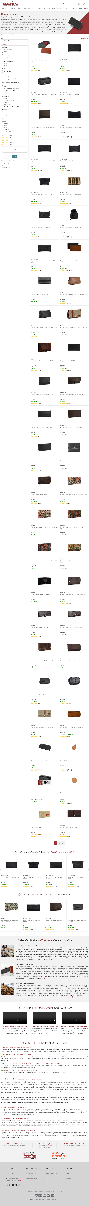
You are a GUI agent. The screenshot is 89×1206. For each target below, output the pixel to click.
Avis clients (48, 1181)
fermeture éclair (9, 100)
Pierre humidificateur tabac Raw (69, 794)
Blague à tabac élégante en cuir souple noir (72, 461)
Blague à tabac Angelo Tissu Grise (40, 294)
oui (5, 65)
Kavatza (7, 55)
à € (12, 150)
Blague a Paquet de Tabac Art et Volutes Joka (43, 161)
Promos (86, 8)
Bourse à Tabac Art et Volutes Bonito (70, 227)
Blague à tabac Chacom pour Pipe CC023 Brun (43, 361)
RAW (6, 57)
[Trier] (14, 40)
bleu (5, 125)
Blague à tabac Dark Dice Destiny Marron (42, 127)
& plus (7, 138)
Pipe (33, 8)
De (5, 150)
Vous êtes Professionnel (72, 1181)
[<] (1, 869)
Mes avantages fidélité (31, 1178)
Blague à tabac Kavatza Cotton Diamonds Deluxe (74, 494)
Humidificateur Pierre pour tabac (69, 760)
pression (7, 104)
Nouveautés (79, 8)
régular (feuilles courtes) (11, 88)
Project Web (56, 1199)
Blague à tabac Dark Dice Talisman (40, 61)
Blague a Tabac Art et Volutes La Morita (41, 194)
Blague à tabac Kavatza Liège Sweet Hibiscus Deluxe (72, 561)
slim (5, 92)
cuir (5, 114)
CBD (48, 8)
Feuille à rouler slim (7, 164)
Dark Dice (7, 53)
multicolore (7, 131)
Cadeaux (66, 8)
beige (6, 123)
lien (5, 102)
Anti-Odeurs (59, 8)
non (5, 63)
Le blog (48, 1176)
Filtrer (15, 156)
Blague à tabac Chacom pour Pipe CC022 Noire (44, 327)
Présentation (69, 1173)
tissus (6, 118)
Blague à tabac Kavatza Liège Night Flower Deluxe (44, 561)
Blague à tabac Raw (36, 827)
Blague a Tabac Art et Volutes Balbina (70, 194)
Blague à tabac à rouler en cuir (68, 261)
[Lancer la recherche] (63, 4)
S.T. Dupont (38, 8)
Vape (44, 8)
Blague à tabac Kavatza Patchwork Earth (42, 661)
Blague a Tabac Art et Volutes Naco (70, 161)
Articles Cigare (26, 8)
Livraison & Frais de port (32, 1181)
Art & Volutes (8, 49)
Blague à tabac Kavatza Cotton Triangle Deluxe (44, 527)
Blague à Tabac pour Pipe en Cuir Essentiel (42, 694)
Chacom (7, 51)
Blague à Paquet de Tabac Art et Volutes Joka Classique (43, 261)
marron (6, 129)
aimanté (7, 98)
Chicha (53, 8)
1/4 (5, 84)
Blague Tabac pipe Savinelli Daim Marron (71, 727)
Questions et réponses (51, 1173)
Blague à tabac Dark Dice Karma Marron (71, 427)
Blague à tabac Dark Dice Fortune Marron (71, 394)
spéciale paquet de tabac (11, 79)
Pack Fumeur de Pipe (36, 794)
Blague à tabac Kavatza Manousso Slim (41, 594)
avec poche (7, 71)
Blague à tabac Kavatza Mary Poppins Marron (72, 594)
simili (6, 116)
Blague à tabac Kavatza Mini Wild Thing (71, 627)
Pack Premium (69, 1178)
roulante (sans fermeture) (11, 106)
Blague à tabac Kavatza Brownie (39, 494)
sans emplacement (9, 90)
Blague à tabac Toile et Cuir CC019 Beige (42, 727)
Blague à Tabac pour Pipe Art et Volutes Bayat (43, 94)
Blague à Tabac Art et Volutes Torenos (70, 127)
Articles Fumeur (5, 8)
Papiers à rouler (6, 167)
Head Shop (13, 8)
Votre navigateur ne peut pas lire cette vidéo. (15, 1018)
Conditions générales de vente (54, 1191)
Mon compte (29, 1175)
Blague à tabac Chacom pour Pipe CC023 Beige (73, 327)
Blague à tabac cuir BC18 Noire (68, 361)
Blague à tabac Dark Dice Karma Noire (41, 461)
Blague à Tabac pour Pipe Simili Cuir (70, 694)
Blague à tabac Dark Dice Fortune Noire (42, 427)
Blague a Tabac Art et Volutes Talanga (41, 227)
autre (6, 112)
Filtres (3, 165)
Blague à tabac (17, 34)
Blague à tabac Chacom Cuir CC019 (70, 827)
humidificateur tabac (10, 75)
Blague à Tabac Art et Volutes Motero (70, 94)
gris (5, 127)
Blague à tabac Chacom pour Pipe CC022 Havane (73, 294)
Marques (72, 8)
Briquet (19, 8)
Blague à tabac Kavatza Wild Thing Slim (71, 661)
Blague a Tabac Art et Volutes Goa (69, 61)
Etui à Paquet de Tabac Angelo (39, 760)
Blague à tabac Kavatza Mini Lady (40, 627)
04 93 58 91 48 (10, 1173)
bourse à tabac (8, 73)
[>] (88, 869)
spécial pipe (7, 77)
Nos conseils (49, 1178)
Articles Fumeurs (8, 34)
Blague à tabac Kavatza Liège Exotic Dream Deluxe (72, 528)
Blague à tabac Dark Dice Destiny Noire (42, 394)
